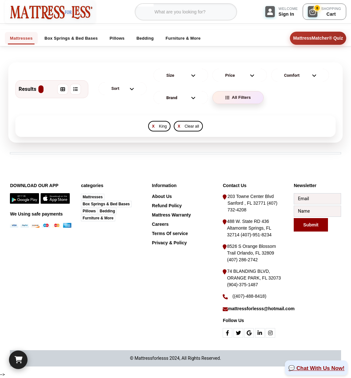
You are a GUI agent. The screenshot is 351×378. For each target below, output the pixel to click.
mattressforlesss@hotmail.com (261, 308)
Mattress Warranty (171, 214)
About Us (162, 196)
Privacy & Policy (169, 242)
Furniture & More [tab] (183, 38)
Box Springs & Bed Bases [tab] (71, 38)
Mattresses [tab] (21, 38)
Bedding (107, 211)
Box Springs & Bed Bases (106, 204)
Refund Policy (167, 205)
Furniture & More (98, 218)
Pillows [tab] (117, 38)
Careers (160, 224)
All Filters (238, 97)
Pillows (89, 211)
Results (31, 89)
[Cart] (18, 359)
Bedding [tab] (145, 38)
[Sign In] (281, 12)
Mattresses (93, 197)
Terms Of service (170, 233)
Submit (310, 224)
